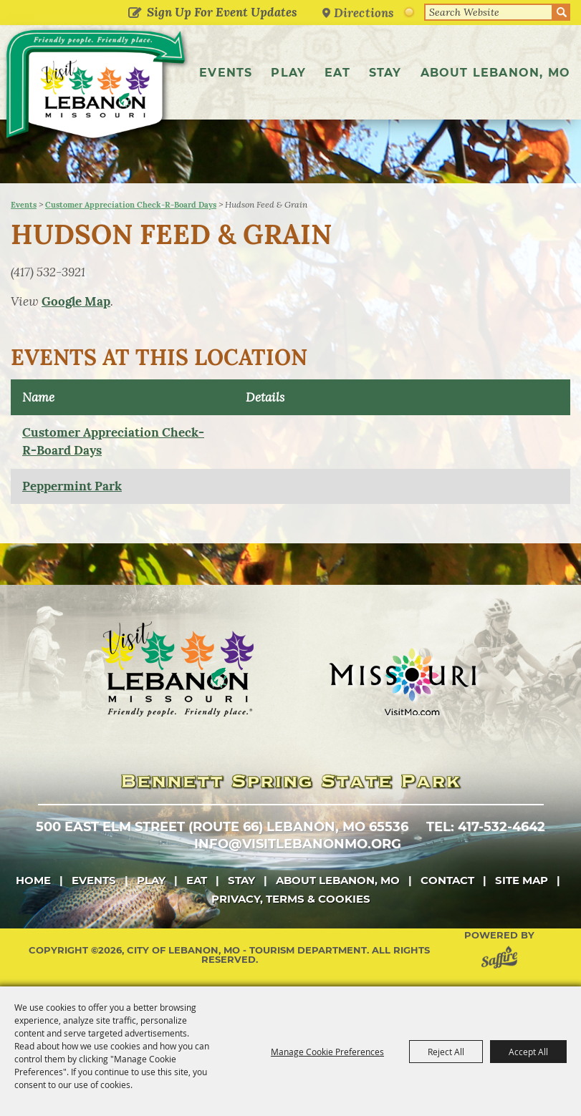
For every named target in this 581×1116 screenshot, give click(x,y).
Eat (337, 72)
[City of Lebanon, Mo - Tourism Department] (96, 87)
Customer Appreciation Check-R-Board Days (130, 205)
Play (288, 72)
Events (225, 72)
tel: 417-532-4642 (485, 827)
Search (561, 12)
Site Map (521, 880)
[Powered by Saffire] (502, 960)
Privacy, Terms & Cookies (290, 899)
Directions (364, 12)
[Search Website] (488, 12)
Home (33, 880)
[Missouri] (402, 681)
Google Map (76, 301)
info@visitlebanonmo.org (297, 844)
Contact (447, 880)
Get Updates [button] (134, 13)
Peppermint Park (72, 486)
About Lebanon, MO (495, 72)
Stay (385, 72)
